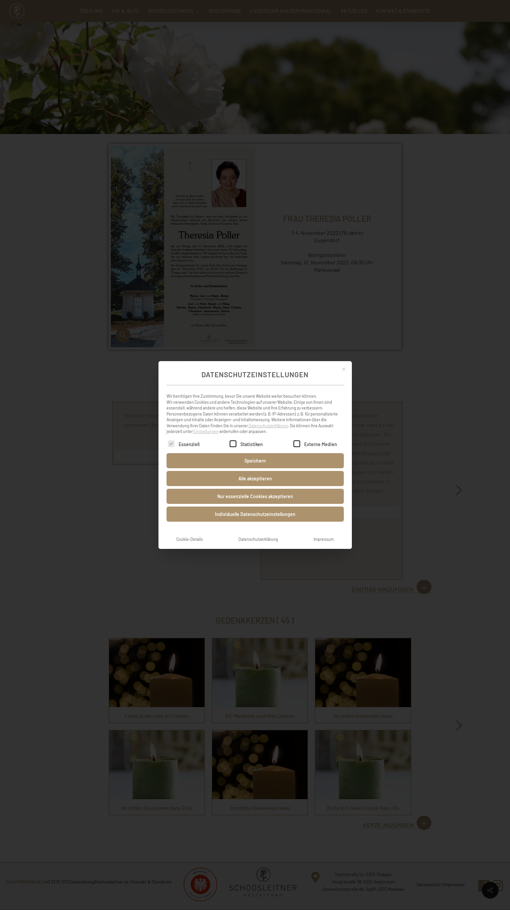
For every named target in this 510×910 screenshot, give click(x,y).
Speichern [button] (255, 460)
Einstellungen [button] (206, 430)
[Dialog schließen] (343, 368)
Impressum (324, 538)
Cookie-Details (189, 538)
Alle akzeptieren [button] (255, 478)
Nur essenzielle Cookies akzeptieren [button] (255, 496)
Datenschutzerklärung (268, 425)
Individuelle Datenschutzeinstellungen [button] (255, 513)
